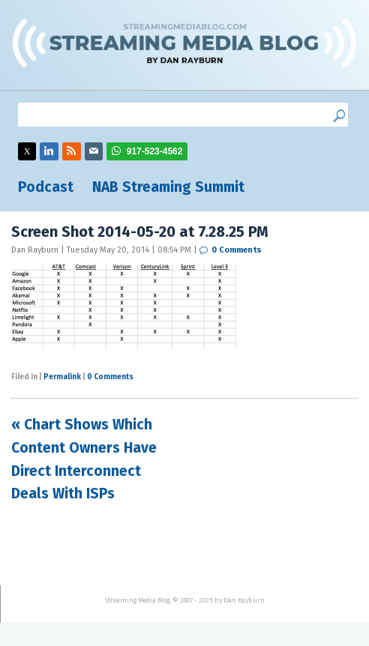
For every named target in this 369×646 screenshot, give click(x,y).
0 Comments (237, 250)
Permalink (62, 376)
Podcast (46, 187)
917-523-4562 (155, 151)
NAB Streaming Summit (168, 187)
